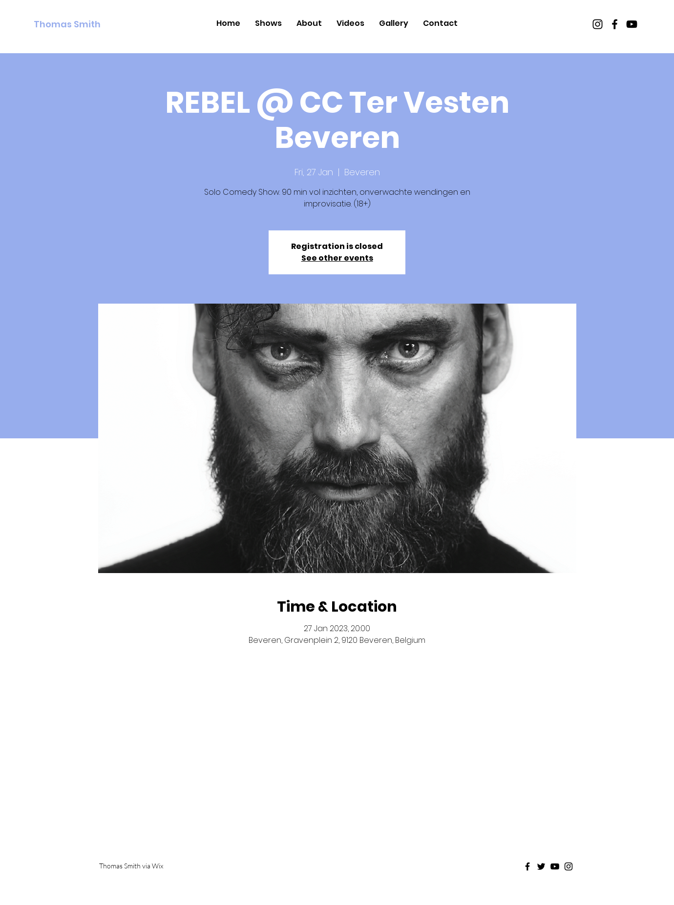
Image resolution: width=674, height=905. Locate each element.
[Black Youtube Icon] (631, 24)
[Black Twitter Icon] (541, 866)
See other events (337, 258)
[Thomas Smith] (78, 24)
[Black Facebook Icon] (614, 24)
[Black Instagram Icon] (597, 24)
